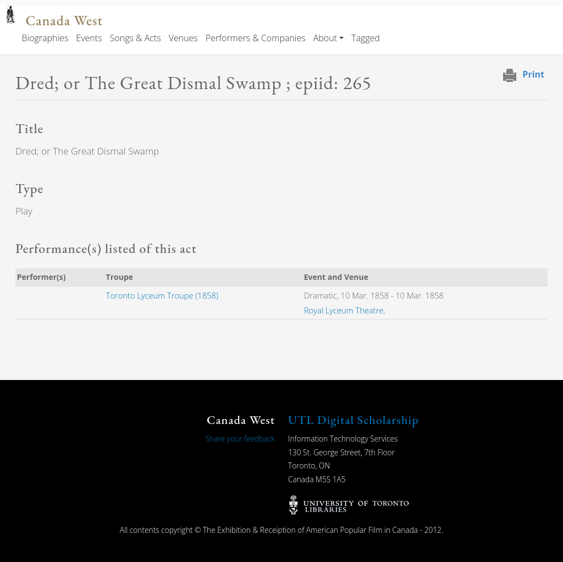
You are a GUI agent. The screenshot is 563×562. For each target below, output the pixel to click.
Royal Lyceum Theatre (344, 310)
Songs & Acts (135, 38)
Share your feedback (240, 438)
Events (89, 38)
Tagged (365, 38)
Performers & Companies (256, 38)
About (325, 38)
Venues (183, 38)
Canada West (63, 21)
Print (533, 74)
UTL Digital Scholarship (353, 420)
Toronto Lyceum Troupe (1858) (162, 295)
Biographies (44, 38)
